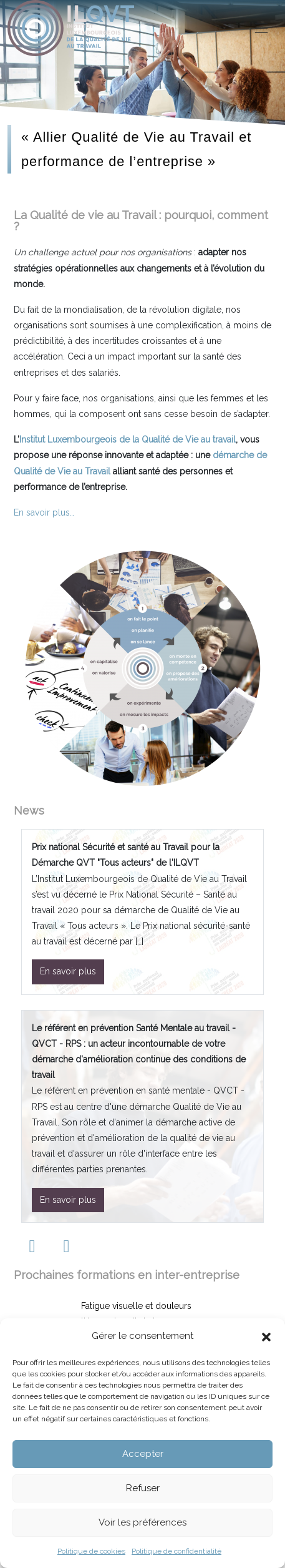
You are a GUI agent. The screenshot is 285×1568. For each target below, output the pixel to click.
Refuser (143, 1488)
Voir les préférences (142, 1522)
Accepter (142, 1453)
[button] (266, 1336)
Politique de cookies (91, 1551)
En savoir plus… (44, 512)
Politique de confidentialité (176, 1551)
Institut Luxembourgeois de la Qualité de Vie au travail (127, 439)
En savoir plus (68, 971)
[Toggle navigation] (261, 28)
